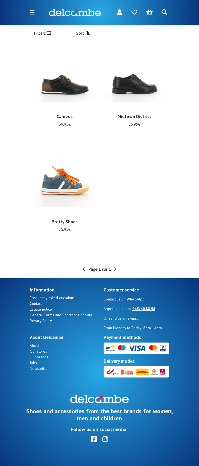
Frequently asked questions (52, 297)
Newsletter (39, 368)
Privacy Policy (41, 320)
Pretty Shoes (65, 221)
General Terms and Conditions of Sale (61, 314)
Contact (36, 303)
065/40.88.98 (143, 308)
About (34, 345)
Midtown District (134, 116)
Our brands (39, 357)
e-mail (132, 318)
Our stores (38, 351)
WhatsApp (136, 299)
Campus (65, 116)
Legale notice (41, 309)
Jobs (33, 362)
